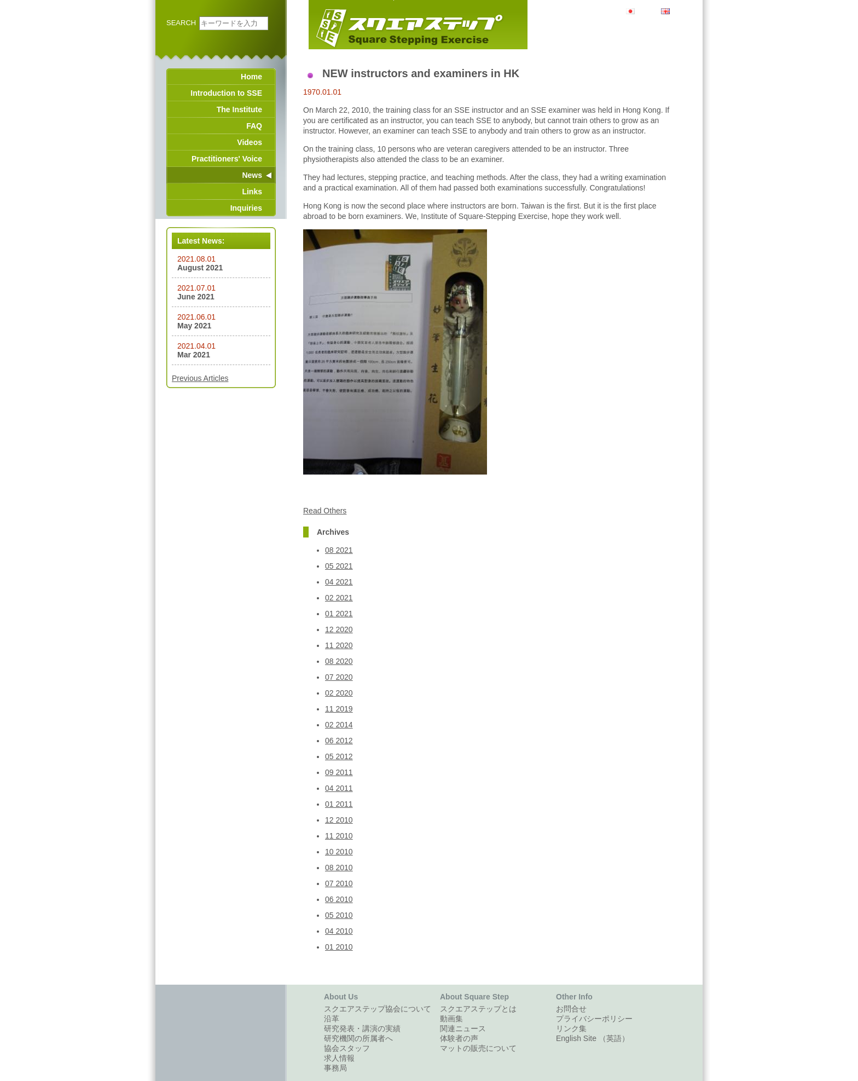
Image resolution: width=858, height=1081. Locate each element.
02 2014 (339, 724)
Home (251, 76)
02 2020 (339, 693)
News (252, 175)
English (682, 10)
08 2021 (339, 550)
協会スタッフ (347, 1048)
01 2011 (339, 804)
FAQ (254, 126)
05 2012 (339, 756)
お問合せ (571, 1008)
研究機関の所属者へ (358, 1038)
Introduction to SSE (226, 93)
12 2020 (339, 629)
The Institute (239, 109)
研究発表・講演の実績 (362, 1028)
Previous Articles (200, 378)
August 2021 (200, 267)
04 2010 (339, 931)
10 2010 (339, 851)
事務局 (335, 1067)
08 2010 (339, 867)
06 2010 (339, 899)
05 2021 (339, 566)
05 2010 (339, 915)
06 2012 (339, 740)
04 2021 (339, 581)
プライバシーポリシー (594, 1018)
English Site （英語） (592, 1038)
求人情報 (339, 1058)
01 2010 (339, 947)
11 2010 (339, 835)
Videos (249, 142)
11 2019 (339, 708)
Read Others (324, 510)
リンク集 (571, 1028)
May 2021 (194, 325)
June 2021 (196, 296)
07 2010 (339, 883)
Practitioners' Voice (227, 158)
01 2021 (339, 613)
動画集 (451, 1018)
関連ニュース (463, 1028)
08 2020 (339, 661)
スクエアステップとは (478, 1008)
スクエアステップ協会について (377, 1008)
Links (252, 191)
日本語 (646, 10)
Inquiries (246, 208)
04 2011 (339, 788)
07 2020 (339, 677)
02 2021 (339, 597)
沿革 (331, 1018)
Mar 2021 (193, 354)
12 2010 (339, 820)
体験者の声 (459, 1038)
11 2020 (339, 645)
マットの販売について (478, 1048)
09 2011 (339, 772)
